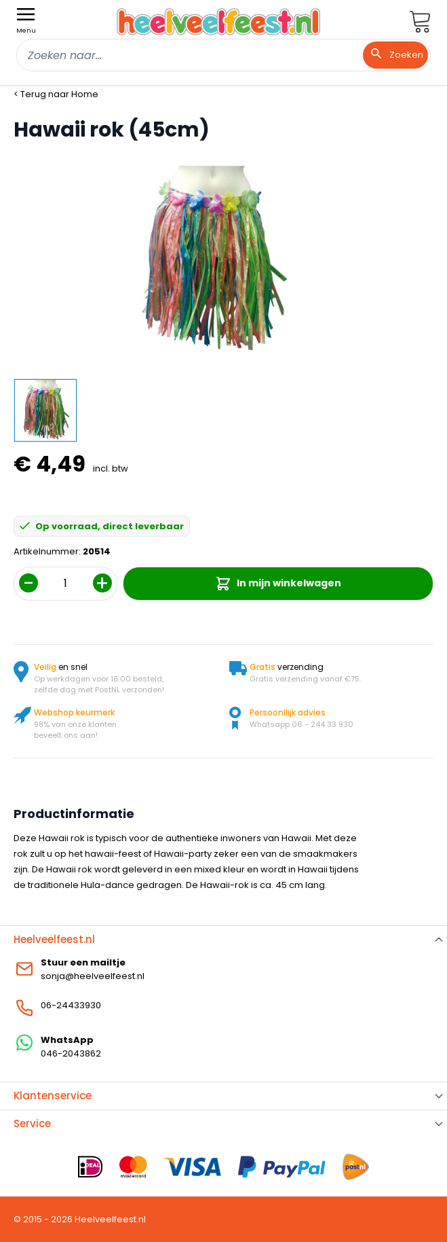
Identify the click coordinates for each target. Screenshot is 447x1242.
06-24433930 (71, 1005)
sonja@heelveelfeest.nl (92, 976)
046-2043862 (71, 1053)
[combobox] (223, 55)
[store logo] (218, 21)
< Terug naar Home (56, 94)
